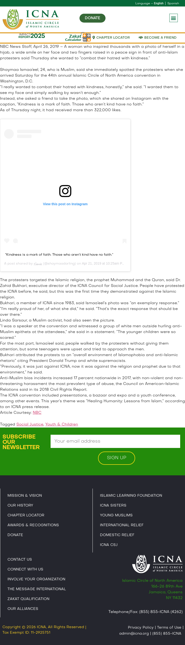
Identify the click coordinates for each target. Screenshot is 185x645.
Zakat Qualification (28, 599)
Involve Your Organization (36, 579)
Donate (15, 535)
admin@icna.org (134, 633)
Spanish (173, 3)
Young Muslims (116, 515)
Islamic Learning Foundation (131, 495)
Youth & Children (61, 425)
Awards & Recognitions (33, 525)
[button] (173, 18)
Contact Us (19, 559)
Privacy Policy (141, 628)
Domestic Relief (117, 535)
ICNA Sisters (113, 505)
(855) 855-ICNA (166, 633)
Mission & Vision (24, 495)
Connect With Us (25, 569)
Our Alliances (22, 609)
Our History (20, 505)
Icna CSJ (109, 545)
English (159, 3)
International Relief (122, 525)
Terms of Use (169, 628)
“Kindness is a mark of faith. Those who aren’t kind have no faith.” (59, 254)
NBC (37, 413)
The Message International (36, 589)
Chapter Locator (25, 515)
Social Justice (29, 425)
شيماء (38, 263)
